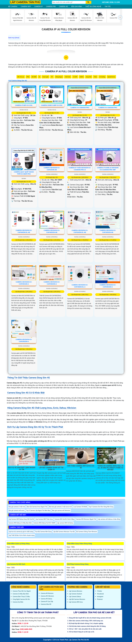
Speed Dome (111, 77)
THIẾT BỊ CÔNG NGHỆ (93, 6)
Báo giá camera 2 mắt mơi (17, 507)
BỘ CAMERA (12, 6)
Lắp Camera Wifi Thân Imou (44, 519)
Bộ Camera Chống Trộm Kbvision (86, 531)
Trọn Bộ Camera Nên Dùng (43, 531)
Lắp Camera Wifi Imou (76, 602)
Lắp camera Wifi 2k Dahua (65, 523)
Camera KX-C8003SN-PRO (107, 107)
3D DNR (34, 77)
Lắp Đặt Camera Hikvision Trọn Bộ (64, 531)
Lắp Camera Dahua (75, 596)
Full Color (68, 77)
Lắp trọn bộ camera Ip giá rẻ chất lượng (21, 531)
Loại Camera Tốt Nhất (80, 507)
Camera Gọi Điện (18, 602)
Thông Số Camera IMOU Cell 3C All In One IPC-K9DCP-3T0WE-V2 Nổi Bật (110, 468)
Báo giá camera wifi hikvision (61, 510)
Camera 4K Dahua (46, 599)
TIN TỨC (108, 6)
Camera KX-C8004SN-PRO (79, 107)
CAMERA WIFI (26, 6)
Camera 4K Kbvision (47, 593)
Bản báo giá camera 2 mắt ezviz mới (60, 507)
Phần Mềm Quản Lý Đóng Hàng (18, 544)
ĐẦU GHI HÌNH (76, 6)
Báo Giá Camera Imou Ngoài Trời (37, 507)
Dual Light (45, 77)
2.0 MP (75, 77)
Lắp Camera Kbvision (75, 591)
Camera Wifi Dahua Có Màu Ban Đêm (20, 523)
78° (52, 77)
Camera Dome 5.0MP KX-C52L (52, 105)
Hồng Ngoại (58, 77)
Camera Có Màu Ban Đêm (21, 594)
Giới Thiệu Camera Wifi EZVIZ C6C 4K (80, 467)
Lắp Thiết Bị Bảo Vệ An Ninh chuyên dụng (22, 535)
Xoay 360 (88, 77)
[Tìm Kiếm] (69, 2)
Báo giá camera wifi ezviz (16, 510)
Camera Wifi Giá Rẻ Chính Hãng (64, 519)
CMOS (81, 77)
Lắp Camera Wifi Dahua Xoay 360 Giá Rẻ (21, 519)
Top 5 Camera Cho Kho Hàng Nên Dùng (101, 507)
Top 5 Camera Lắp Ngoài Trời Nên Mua (38, 510)
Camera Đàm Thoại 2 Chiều (21, 596)
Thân (95, 77)
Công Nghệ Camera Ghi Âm (21, 599)
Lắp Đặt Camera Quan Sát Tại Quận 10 (51, 468)
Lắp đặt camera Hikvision (77, 599)
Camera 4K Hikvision (47, 596)
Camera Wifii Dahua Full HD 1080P (44, 523)
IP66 (28, 77)
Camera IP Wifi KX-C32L (23, 105)
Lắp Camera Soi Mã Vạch (16, 564)
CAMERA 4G (63, 6)
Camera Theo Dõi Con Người (22, 591)
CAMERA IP (38, 6)
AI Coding (102, 77)
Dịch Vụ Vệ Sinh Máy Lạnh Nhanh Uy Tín (21, 468)
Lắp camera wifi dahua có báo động (109, 519)
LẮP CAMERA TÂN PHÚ (25, 2)
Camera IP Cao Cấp (47, 601)
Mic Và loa (21, 77)
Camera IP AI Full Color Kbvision (66, 29)
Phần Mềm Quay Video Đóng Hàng (79, 544)
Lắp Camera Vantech (75, 594)
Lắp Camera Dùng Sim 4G (17, 81)
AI (39, 77)
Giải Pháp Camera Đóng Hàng (77, 564)
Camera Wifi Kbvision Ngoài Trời (86, 519)
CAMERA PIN (51, 6)
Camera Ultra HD (46, 604)
